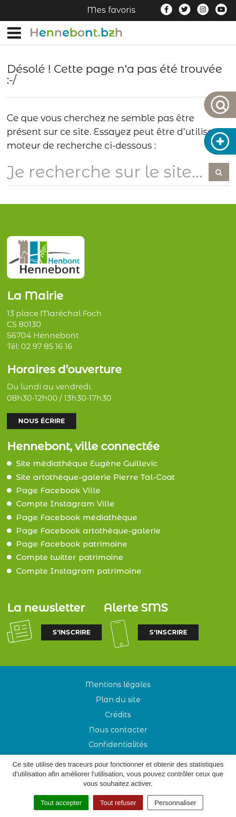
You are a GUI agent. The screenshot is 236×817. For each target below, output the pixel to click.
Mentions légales (118, 684)
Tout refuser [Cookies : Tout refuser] (118, 802)
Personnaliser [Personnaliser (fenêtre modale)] (175, 802)
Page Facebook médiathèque (76, 517)
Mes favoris (111, 10)
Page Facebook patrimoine (71, 543)
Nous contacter (118, 730)
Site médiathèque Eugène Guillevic (86, 463)
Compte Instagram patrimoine (79, 570)
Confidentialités (118, 744)
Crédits (118, 714)
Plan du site (118, 699)
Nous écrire (41, 421)
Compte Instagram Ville (65, 503)
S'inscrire (71, 632)
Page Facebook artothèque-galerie (88, 530)
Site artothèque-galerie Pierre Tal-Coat (95, 477)
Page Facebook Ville (58, 490)
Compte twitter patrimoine (69, 557)
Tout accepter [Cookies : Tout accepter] (61, 802)
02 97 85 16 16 (47, 346)
